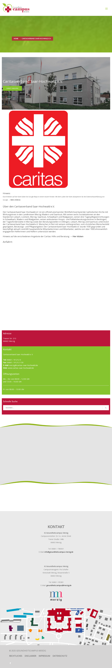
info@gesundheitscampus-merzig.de (58, 552)
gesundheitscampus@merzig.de (58, 585)
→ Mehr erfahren (14, 200)
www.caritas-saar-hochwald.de (20, 368)
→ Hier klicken (76, 236)
